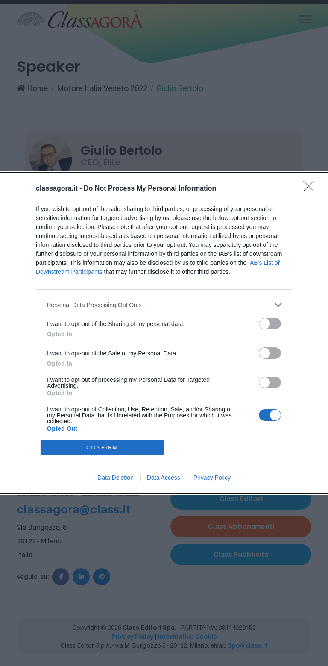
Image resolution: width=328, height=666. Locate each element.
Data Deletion (115, 477)
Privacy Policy (212, 477)
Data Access (163, 477)
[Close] (311, 189)
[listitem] (164, 304)
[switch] (270, 323)
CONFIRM (102, 447)
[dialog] (164, 333)
